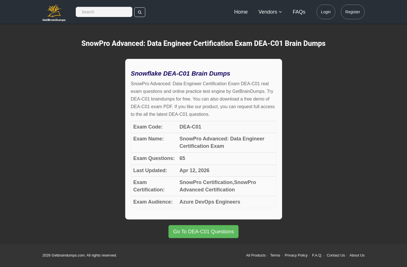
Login (326, 12)
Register (352, 12)
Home (241, 12)
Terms (275, 255)
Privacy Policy (297, 255)
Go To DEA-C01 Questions (203, 231)
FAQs (299, 12)
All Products (256, 255)
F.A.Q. (317, 255)
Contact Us (336, 255)
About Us (357, 255)
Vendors (270, 12)
